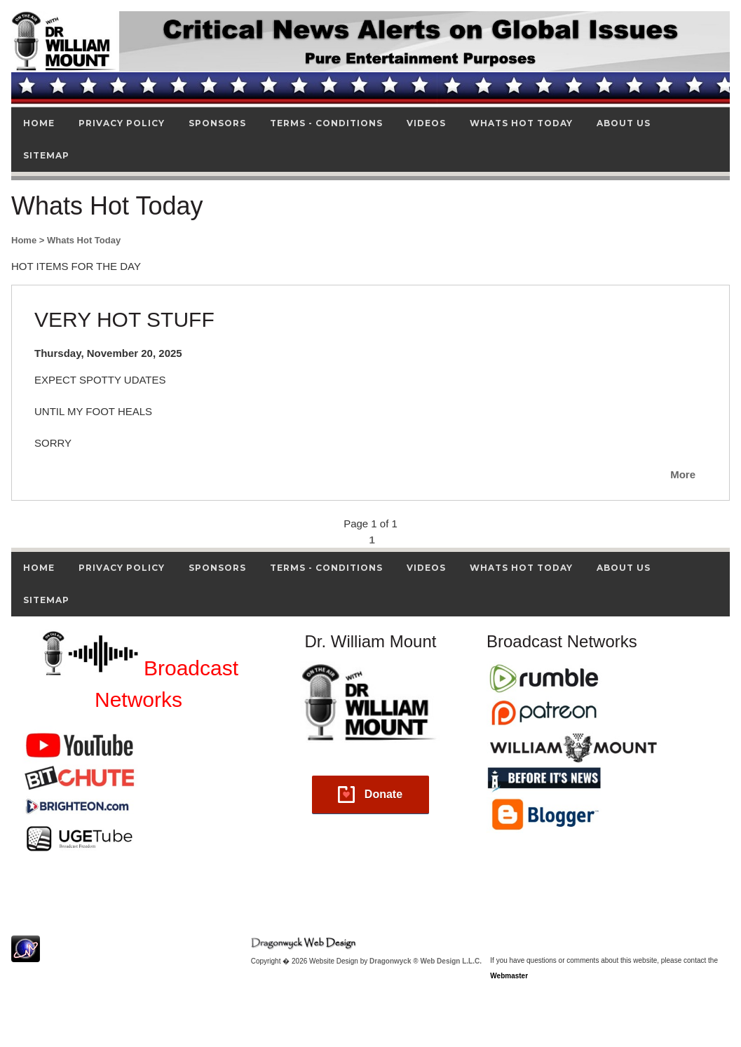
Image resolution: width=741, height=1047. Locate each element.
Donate (383, 794)
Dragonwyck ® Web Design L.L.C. (425, 961)
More (682, 474)
